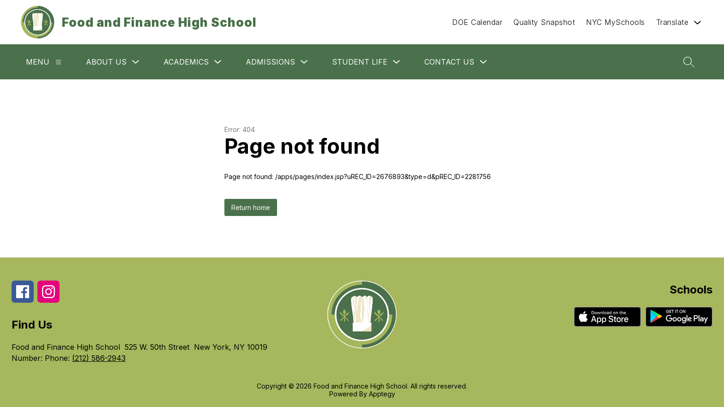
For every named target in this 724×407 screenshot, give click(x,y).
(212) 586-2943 (99, 358)
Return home (250, 207)
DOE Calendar (477, 22)
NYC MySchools (615, 22)
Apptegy (382, 394)
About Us (106, 61)
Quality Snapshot (544, 22)
